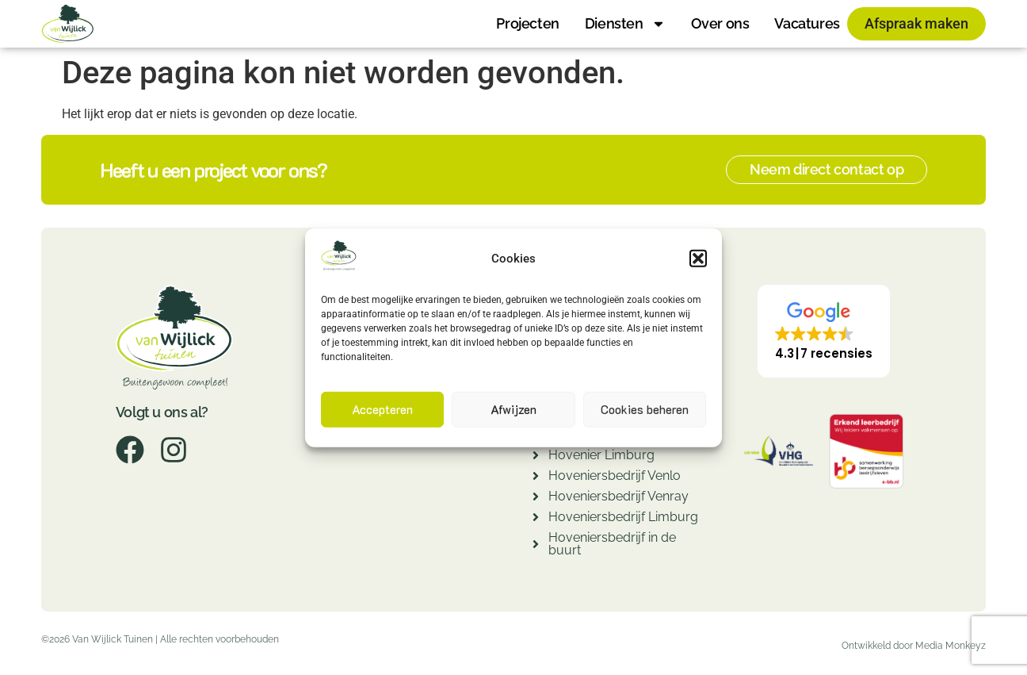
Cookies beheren (645, 409)
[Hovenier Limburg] (535, 457)
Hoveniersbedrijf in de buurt (612, 544)
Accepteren (382, 409)
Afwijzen (513, 409)
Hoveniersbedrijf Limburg (623, 516)
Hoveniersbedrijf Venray (618, 496)
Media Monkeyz (950, 645)
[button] (698, 259)
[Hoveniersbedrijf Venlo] (535, 478)
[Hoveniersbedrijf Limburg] (535, 519)
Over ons (720, 23)
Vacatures (806, 23)
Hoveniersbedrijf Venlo (614, 475)
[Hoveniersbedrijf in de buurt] (535, 546)
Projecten (527, 23)
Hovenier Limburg (601, 454)
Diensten (625, 24)
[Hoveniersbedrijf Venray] (535, 498)
